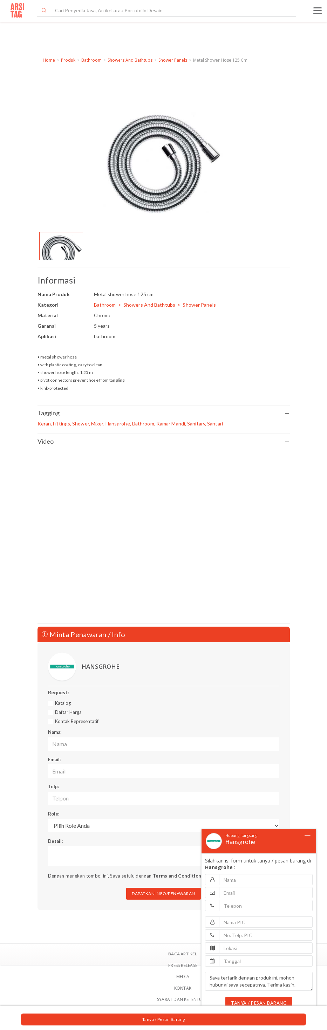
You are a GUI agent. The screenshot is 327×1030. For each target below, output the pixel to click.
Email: (54, 759)
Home (49, 60)
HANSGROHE (100, 666)
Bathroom (91, 60)
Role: (53, 814)
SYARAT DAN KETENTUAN (183, 999)
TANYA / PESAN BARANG (259, 1003)
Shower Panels (172, 60)
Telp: (53, 786)
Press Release (182, 965)
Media (182, 977)
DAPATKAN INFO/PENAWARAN (163, 893)
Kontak (182, 988)
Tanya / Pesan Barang (163, 1019)
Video (164, 441)
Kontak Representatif (76, 721)
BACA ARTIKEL (182, 953)
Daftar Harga (68, 712)
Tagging (164, 413)
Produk (68, 60)
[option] (62, 246)
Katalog (63, 703)
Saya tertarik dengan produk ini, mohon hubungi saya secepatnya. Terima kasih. (259, 981)
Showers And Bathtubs (130, 60)
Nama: (54, 732)
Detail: (55, 841)
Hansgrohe (240, 842)
